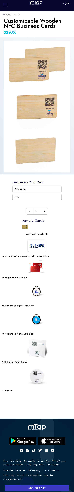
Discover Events (56, 464)
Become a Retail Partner (13, 464)
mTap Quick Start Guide (13, 479)
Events (42, 461)
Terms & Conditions (53, 470)
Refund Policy (9, 474)
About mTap (8, 470)
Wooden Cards (12, 14)
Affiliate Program (61, 461)
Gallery (30, 464)
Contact (21, 474)
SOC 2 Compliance (35, 474)
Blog (49, 461)
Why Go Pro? (41, 464)
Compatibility (30, 461)
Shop (5, 461)
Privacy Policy (36, 470)
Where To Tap (16, 461)
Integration (50, 474)
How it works (21, 470)
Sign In (66, 3)
